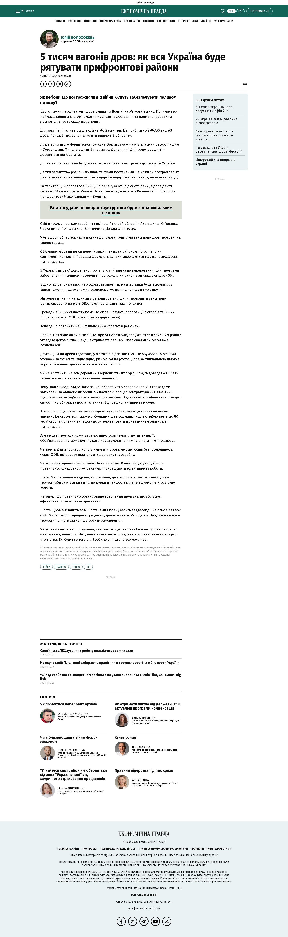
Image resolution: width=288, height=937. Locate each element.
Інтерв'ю (183, 21)
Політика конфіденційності (118, 848)
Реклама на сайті (68, 848)
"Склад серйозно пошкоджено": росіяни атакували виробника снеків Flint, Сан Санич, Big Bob (110, 677)
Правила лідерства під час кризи (144, 770)
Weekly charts (224, 21)
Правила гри (132, 21)
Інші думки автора (210, 100)
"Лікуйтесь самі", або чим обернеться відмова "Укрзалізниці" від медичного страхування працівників (73, 774)
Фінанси (148, 21)
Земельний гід (201, 21)
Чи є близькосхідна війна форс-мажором (68, 739)
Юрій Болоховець (78, 37)
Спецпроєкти (166, 21)
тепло (76, 566)
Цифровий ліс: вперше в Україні (215, 162)
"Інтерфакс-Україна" (158, 862)
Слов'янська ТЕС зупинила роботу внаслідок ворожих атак (86, 651)
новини (60, 21)
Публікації (74, 21)
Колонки (90, 21)
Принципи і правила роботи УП (210, 848)
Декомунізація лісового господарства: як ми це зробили (214, 135)
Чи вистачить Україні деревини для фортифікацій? (219, 150)
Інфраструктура (110, 21)
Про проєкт (89, 848)
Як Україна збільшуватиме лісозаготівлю (216, 121)
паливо (61, 566)
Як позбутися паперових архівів (68, 704)
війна (46, 566)
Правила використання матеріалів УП (163, 848)
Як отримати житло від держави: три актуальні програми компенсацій (147, 706)
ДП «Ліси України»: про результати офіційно (214, 109)
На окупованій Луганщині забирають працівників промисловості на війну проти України (109, 663)
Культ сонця (125, 737)
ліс (88, 566)
